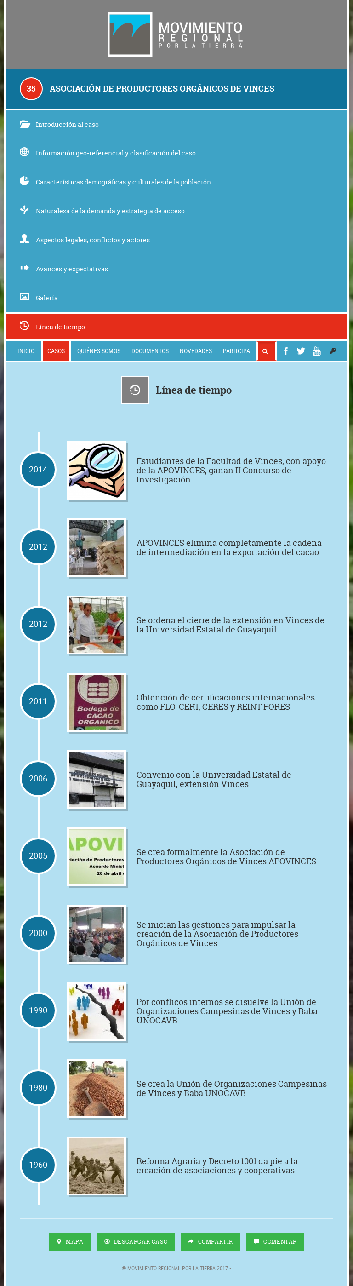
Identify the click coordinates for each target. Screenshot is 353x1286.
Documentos (150, 350)
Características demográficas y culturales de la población (115, 182)
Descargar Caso (136, 1242)
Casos (56, 350)
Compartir (210, 1242)
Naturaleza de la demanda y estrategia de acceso (102, 211)
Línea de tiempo (52, 327)
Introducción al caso (59, 124)
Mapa (70, 1242)
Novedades (196, 350)
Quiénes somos (98, 350)
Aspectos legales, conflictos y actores (85, 240)
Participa (236, 350)
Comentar (275, 1242)
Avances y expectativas (64, 269)
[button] (332, 351)
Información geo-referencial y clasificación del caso (108, 153)
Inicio (25, 350)
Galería (39, 298)
